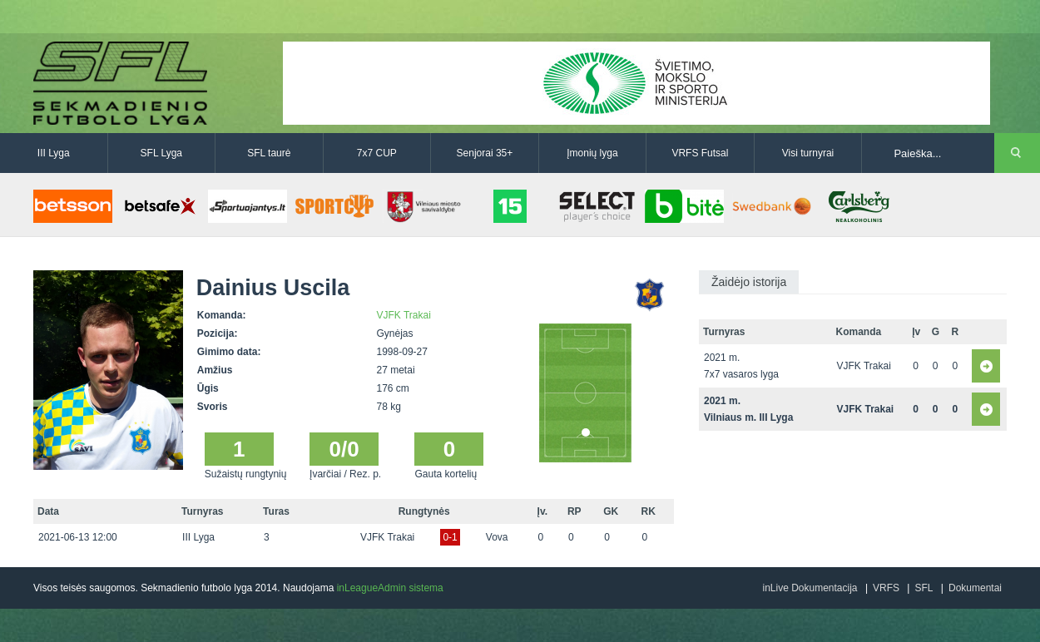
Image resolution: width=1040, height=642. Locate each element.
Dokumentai (975, 588)
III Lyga (53, 153)
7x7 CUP (377, 153)
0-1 (450, 537)
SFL (923, 588)
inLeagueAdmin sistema (390, 588)
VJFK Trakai (404, 315)
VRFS (886, 588)
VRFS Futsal (699, 153)
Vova (497, 537)
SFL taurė (268, 153)
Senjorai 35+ (485, 153)
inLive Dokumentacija (809, 588)
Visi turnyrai (808, 153)
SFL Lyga (161, 153)
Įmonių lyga (592, 153)
